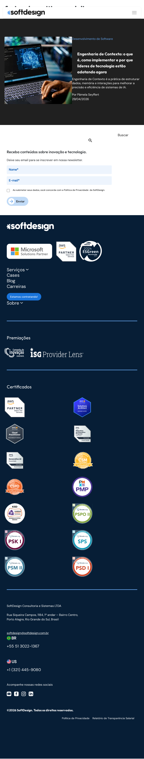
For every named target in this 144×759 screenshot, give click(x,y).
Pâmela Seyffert (88, 95)
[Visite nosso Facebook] (16, 694)
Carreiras (16, 286)
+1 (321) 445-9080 (24, 670)
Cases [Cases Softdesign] (13, 275)
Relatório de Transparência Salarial (113, 718)
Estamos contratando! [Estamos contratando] (24, 297)
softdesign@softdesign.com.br (28, 633)
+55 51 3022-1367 (23, 646)
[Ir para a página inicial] (26, 12)
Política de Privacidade (77, 190)
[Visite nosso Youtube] (9, 694)
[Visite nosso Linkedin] (31, 694)
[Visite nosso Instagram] (23, 694)
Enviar (20, 201)
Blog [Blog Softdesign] (11, 281)
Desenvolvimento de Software (92, 39)
